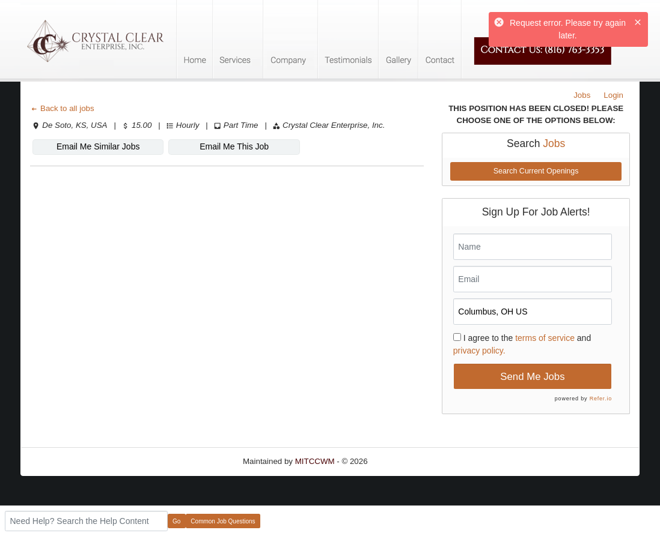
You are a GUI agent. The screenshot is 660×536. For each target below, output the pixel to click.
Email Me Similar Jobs (98, 146)
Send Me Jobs (532, 376)
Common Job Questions (223, 521)
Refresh (403, 461)
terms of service (545, 338)
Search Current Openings (536, 171)
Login (613, 95)
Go (176, 521)
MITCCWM (315, 461)
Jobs (581, 95)
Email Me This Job (234, 146)
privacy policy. (479, 350)
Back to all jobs (62, 108)
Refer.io (601, 399)
